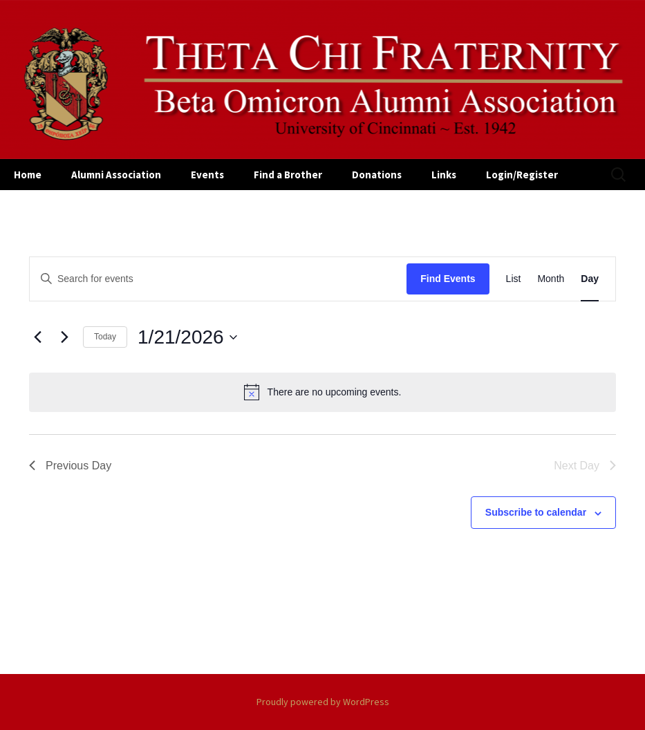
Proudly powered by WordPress (322, 701)
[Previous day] (37, 337)
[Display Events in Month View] (550, 279)
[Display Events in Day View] (590, 279)
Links (443, 174)
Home (27, 174)
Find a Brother (288, 174)
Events (207, 174)
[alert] (322, 392)
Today (105, 336)
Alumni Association (116, 174)
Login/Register (522, 174)
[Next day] (64, 337)
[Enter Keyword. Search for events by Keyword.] (218, 279)
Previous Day (70, 465)
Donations (377, 174)
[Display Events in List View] (513, 279)
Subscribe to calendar (535, 512)
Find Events (447, 278)
